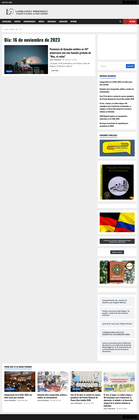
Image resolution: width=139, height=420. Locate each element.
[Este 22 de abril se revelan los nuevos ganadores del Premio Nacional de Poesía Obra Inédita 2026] (86, 381)
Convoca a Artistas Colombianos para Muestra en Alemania (117, 241)
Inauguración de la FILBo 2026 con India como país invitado (18, 396)
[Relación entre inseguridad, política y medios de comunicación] (52, 381)
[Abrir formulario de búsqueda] (120, 22)
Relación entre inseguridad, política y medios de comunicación (52, 396)
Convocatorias (29, 21)
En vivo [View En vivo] (129, 21)
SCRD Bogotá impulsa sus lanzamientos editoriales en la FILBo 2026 (113, 117)
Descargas (51, 21)
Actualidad (6, 21)
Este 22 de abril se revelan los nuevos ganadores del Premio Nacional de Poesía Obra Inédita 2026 (117, 97)
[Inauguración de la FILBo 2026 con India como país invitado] (19, 381)
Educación (63, 21)
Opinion (74, 21)
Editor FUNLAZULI (55, 60)
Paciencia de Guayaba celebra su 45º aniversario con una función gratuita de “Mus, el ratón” (26, 59)
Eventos (17, 21)
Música (41, 21)
